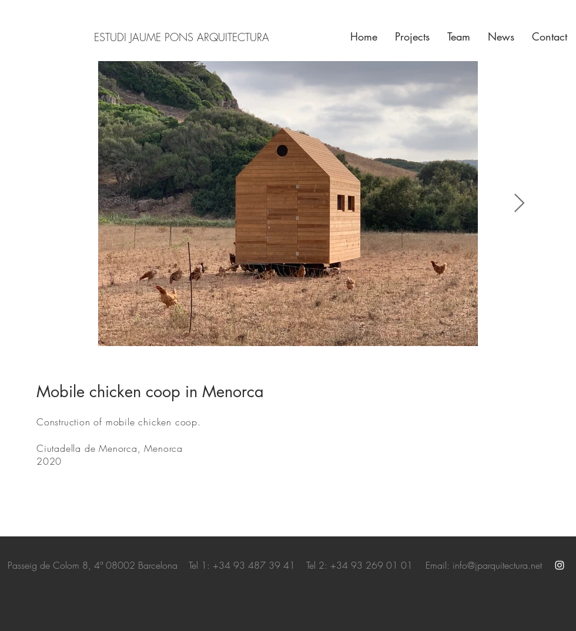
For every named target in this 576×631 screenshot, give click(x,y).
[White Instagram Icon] (559, 565)
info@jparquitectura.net (497, 565)
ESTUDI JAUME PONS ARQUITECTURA (181, 37)
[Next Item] (519, 204)
